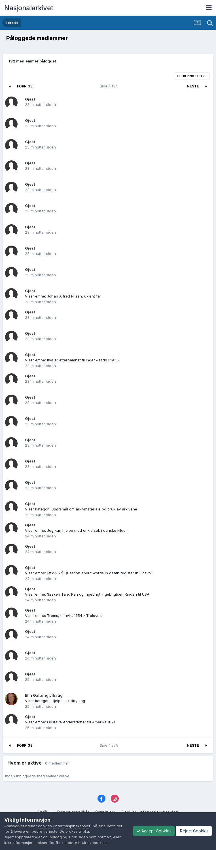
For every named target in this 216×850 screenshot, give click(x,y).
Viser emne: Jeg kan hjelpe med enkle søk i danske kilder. (76, 530)
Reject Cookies (194, 830)
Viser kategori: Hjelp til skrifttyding (55, 700)
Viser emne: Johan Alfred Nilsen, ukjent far (63, 296)
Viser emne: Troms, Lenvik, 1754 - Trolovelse (65, 615)
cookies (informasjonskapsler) (65, 826)
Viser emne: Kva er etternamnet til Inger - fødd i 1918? (72, 360)
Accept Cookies (153, 830)
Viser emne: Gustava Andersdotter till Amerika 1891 (70, 722)
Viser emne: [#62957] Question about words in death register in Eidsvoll (89, 573)
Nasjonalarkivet (28, 8)
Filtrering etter (192, 76)
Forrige (25, 86)
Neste (193, 86)
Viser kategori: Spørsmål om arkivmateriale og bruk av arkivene (81, 509)
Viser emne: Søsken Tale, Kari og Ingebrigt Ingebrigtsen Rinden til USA (87, 594)
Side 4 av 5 (110, 86)
